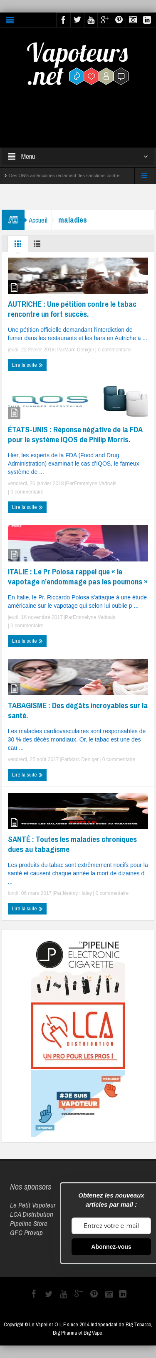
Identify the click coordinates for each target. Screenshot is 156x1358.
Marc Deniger (79, 350)
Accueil (38, 220)
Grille (18, 246)
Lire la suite (27, 365)
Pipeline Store (28, 1223)
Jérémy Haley (77, 893)
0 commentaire (114, 350)
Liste (37, 246)
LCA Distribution (31, 1214)
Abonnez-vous (111, 1246)
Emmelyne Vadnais (95, 483)
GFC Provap (26, 1232)
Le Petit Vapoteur (33, 1205)
